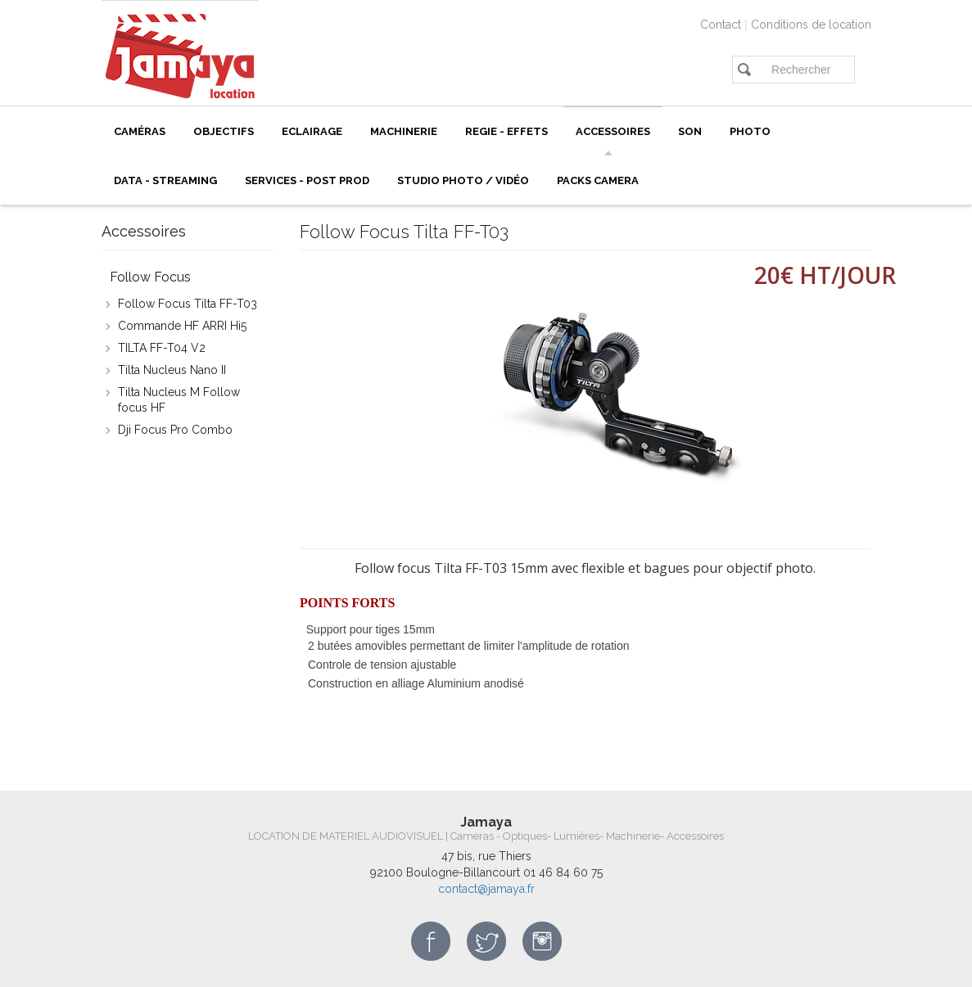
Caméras (139, 131)
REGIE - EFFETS (506, 131)
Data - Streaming (165, 180)
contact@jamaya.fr (486, 888)
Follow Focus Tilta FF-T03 (187, 303)
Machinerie (403, 131)
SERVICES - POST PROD (307, 180)
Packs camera (598, 180)
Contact (720, 24)
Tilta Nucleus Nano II (172, 369)
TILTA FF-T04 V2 (162, 347)
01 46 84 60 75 (563, 872)
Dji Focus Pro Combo (175, 429)
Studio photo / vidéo (463, 180)
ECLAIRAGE (312, 131)
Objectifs (223, 131)
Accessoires (613, 131)
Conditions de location (811, 24)
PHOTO (750, 131)
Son (690, 131)
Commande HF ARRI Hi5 (182, 325)
